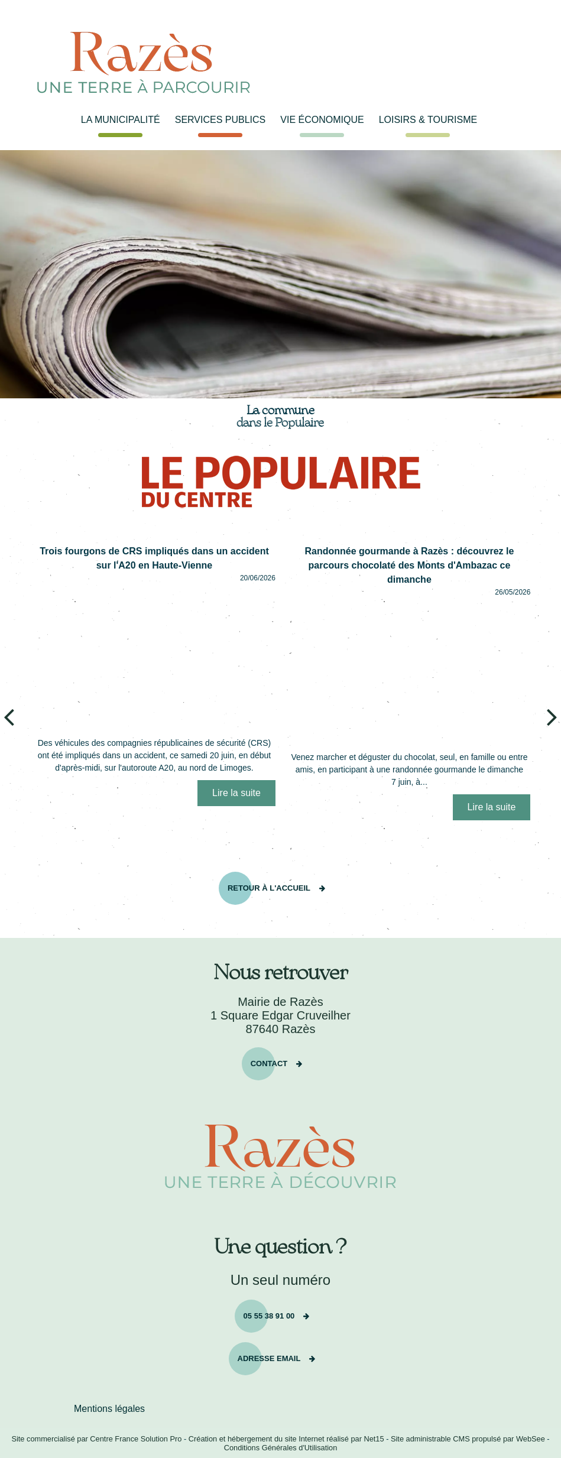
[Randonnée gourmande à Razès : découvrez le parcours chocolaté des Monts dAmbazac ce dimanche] (409, 671)
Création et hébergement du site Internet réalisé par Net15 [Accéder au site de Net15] (286, 1438)
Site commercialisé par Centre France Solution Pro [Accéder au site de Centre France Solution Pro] (96, 1438)
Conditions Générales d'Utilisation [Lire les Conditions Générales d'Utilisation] (281, 1447)
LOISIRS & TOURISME (428, 120)
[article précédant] (9, 716)
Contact (269, 1062)
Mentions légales (109, 1409)
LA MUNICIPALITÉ (120, 120)
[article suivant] (552, 716)
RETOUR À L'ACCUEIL (269, 887)
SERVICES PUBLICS (220, 120)
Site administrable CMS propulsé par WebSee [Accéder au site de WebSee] (468, 1438)
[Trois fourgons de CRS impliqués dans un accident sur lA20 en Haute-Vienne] (154, 657)
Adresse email (269, 1357)
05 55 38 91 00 (269, 1314)
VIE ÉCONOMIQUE (322, 120)
